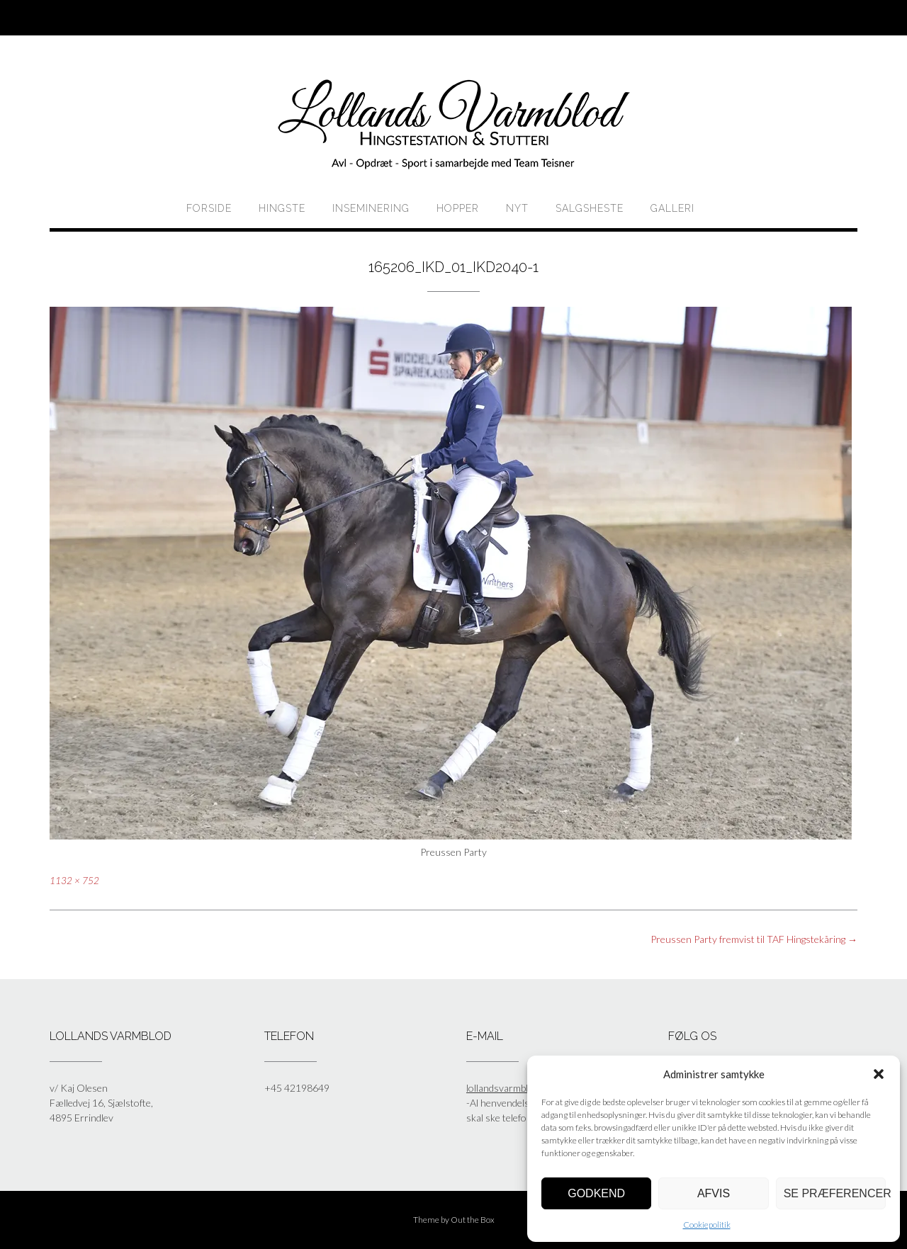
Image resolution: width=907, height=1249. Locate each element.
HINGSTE (282, 208)
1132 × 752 (74, 880)
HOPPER (457, 208)
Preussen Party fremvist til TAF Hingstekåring (753, 939)
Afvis (713, 1193)
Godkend (596, 1193)
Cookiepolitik (707, 1224)
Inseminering (371, 208)
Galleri (672, 208)
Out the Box (473, 1219)
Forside (209, 208)
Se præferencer (835, 1193)
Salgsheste (590, 208)
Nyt (517, 208)
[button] (879, 1074)
